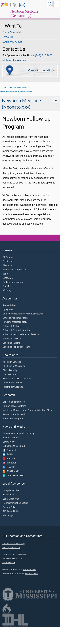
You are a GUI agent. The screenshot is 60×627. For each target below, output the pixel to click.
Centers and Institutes (14, 402)
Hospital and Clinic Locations (17, 378)
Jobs (5, 274)
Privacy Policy (9, 507)
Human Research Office (14, 406)
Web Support (9, 515)
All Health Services (12, 362)
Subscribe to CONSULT (14, 446)
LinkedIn (9, 467)
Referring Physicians (13, 387)
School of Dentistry (12, 326)
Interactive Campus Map (15, 269)
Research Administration (15, 414)
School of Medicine (12, 339)
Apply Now (8, 309)
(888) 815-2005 (43, 55)
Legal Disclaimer (11, 499)
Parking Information (13, 282)
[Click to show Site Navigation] (56, 4)
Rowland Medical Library (15, 322)
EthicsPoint (8, 494)
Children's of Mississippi (15, 88)
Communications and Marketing (19, 433)
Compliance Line (11, 490)
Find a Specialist (11, 32)
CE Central (8, 257)
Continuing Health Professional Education (23, 314)
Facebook (9, 450)
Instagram (10, 463)
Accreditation (9, 305)
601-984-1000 (29, 569)
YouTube (9, 458)
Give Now (7, 265)
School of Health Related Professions (21, 334)
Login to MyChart (12, 41)
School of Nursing (11, 343)
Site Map (7, 286)
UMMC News (9, 442)
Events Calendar (11, 437)
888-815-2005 (31, 573)
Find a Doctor (9, 374)
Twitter (8, 454)
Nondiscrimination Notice (15, 503)
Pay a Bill (7, 37)
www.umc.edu (8, 562)
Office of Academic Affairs (15, 318)
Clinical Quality (10, 370)
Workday (7, 290)
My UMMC (8, 278)
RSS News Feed (12, 471)
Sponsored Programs (13, 418)
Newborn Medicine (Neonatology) (24, 13)
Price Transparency (12, 382)
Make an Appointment (14, 60)
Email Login (8, 261)
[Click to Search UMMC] (50, 4)
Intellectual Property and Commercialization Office (27, 410)
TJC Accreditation (11, 511)
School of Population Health (16, 347)
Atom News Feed (13, 475)
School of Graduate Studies (16, 330)
